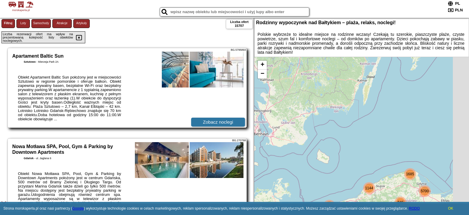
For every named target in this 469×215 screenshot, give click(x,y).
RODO (414, 208)
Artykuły (81, 23)
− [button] (262, 74)
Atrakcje (62, 23)
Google (78, 208)
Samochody (41, 23)
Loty (23, 23)
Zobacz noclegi (218, 122)
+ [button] (262, 65)
